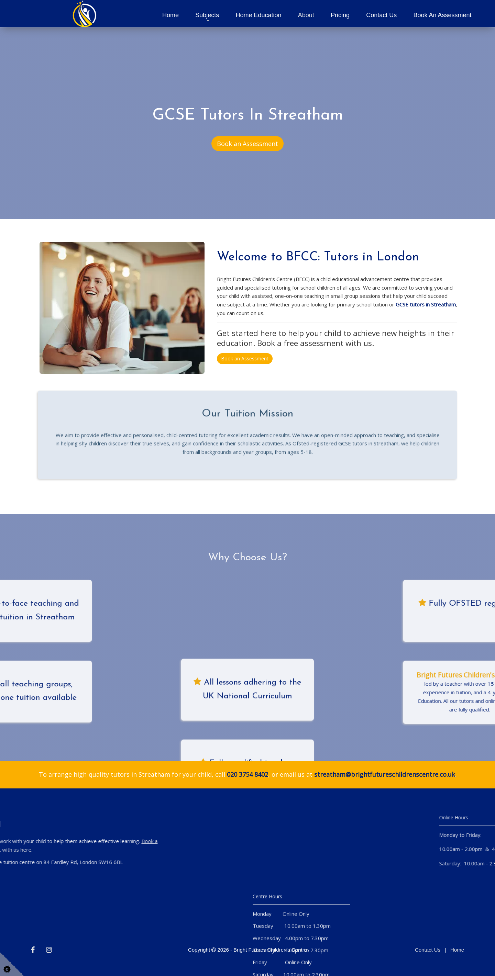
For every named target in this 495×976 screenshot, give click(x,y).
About (306, 15)
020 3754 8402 (247, 774)
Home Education (259, 15)
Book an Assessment (442, 15)
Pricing (340, 15)
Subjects (207, 15)
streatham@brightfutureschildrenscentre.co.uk (384, 774)
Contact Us (381, 15)
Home (170, 15)
